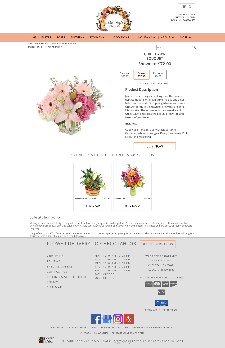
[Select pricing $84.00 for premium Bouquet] (157, 74)
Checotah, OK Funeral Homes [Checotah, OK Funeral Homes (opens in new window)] (69, 327)
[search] (194, 47)
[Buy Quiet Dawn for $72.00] (155, 146)
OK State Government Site (128, 332)
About (168, 37)
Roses (61, 37)
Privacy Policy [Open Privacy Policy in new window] (142, 340)
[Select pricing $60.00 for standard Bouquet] (125, 74)
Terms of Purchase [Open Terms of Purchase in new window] (168, 340)
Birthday (77, 37)
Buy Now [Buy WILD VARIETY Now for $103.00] (132, 206)
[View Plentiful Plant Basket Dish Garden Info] (92, 180)
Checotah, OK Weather (94, 332)
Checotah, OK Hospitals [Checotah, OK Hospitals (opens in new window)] (106, 327)
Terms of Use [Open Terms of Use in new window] (122, 343)
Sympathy (99, 37)
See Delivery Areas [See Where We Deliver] (157, 244)
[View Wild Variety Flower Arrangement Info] (132, 180)
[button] (186, 7)
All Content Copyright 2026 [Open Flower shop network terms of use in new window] (81, 340)
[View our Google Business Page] (107, 323)
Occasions (123, 37)
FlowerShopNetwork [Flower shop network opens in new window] (114, 340)
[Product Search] (174, 47)
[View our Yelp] (129, 323)
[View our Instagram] (118, 323)
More (186, 37)
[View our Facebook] (96, 323)
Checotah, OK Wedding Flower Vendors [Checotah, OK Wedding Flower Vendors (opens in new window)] (149, 327)
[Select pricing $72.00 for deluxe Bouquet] (141, 74)
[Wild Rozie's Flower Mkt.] (112, 18)
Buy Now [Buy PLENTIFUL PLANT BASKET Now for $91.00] (92, 206)
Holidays (147, 37)
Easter (46, 37)
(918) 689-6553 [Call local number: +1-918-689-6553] (187, 20)
